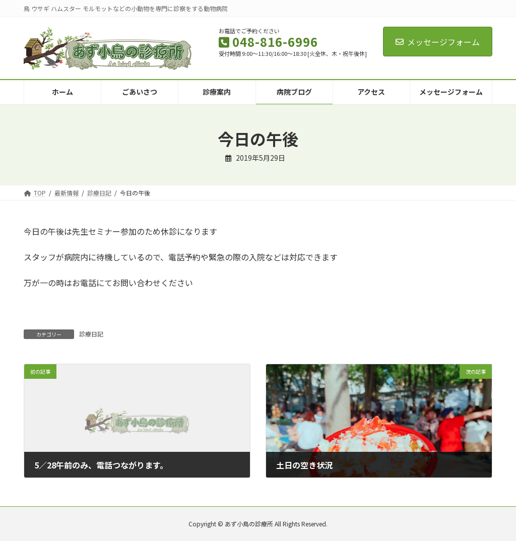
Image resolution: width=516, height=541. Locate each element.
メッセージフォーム (438, 42)
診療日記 (91, 333)
